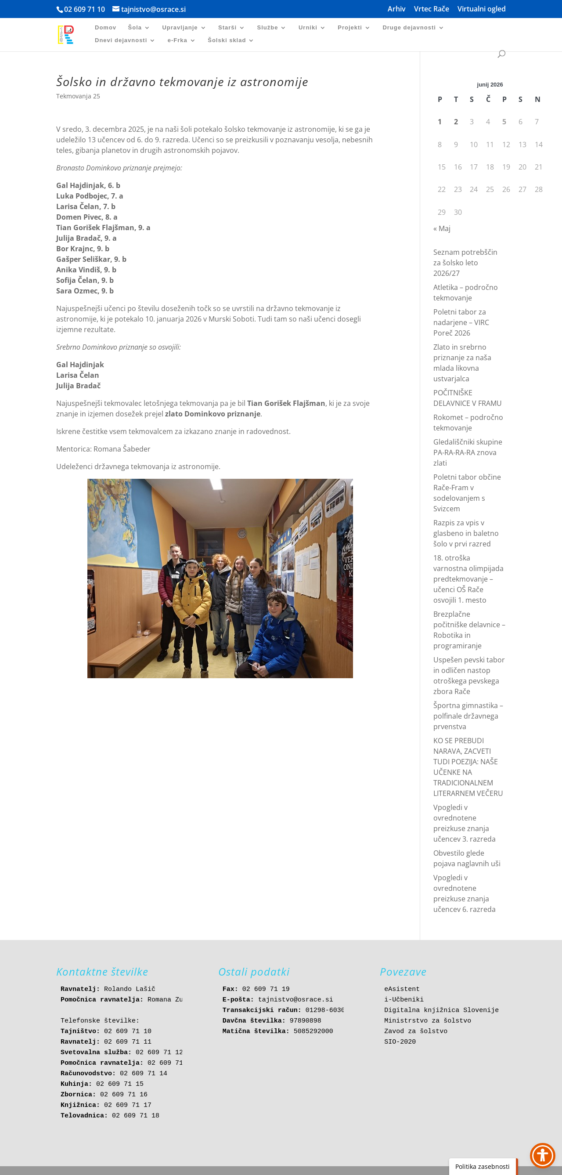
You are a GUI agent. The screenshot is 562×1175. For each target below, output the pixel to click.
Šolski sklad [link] (227, 40)
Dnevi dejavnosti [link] (121, 40)
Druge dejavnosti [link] (409, 28)
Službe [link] (267, 28)
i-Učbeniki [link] (404, 1000)
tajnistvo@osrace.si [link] (295, 1000)
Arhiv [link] (397, 9)
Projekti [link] (350, 28)
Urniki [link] (308, 28)
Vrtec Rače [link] (431, 9)
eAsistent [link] (402, 989)
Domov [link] (105, 28)
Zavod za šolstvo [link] (415, 1031)
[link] (70, 34)
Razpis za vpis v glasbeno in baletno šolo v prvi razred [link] (466, 533)
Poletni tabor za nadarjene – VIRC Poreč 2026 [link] (461, 322)
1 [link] (440, 122)
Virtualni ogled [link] (482, 9)
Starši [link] (227, 28)
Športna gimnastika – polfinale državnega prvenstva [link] (468, 716)
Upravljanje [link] (180, 28)
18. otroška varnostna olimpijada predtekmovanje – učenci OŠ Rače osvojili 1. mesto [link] (468, 579)
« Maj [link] (441, 228)
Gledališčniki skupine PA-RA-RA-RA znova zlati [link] (467, 452)
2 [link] (456, 122)
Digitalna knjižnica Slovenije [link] (441, 1010)
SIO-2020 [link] (400, 1042)
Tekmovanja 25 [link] (78, 96)
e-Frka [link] (177, 40)
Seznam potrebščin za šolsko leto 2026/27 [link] (465, 262)
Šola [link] (135, 28)
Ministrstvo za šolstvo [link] (427, 1021)
